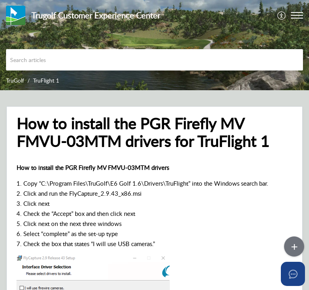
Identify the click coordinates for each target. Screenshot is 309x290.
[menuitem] (282, 15)
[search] (154, 59)
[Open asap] (293, 274)
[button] (282, 15)
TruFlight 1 (46, 80)
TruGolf (15, 80)
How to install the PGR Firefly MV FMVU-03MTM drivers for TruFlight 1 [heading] (142, 132)
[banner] (154, 45)
